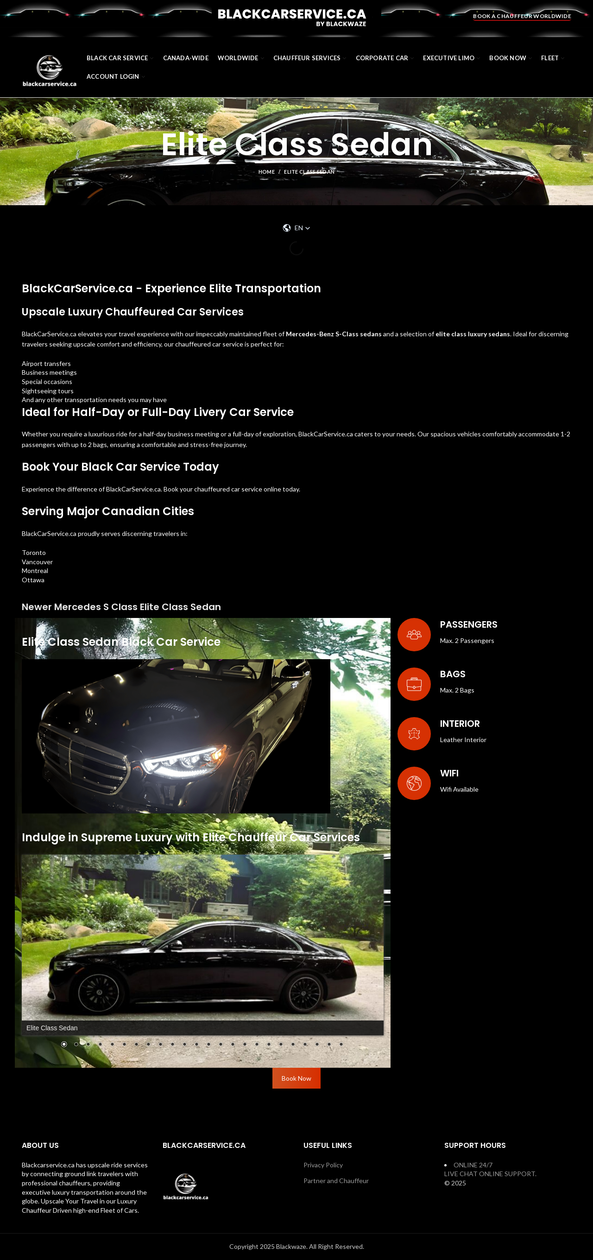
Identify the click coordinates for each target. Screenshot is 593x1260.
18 (269, 1045)
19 (281, 1045)
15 (232, 1045)
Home (267, 172)
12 (196, 1045)
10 (172, 1045)
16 (245, 1045)
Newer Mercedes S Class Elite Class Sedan (121, 606)
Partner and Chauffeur (336, 1180)
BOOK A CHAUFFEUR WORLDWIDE (522, 16)
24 (341, 1045)
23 (329, 1045)
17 (257, 1045)
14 (220, 1045)
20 (293, 1045)
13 (208, 1045)
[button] (296, 228)
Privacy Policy (323, 1165)
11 (184, 1045)
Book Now (296, 1078)
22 (317, 1045)
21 (305, 1045)
